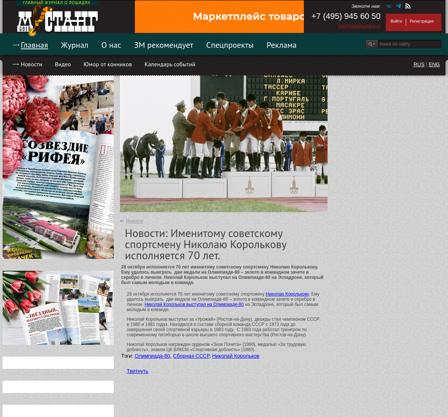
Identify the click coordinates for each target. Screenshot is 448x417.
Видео (63, 64)
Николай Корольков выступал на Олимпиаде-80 (194, 304)
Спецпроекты (230, 45)
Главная (34, 45)
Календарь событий (170, 64)
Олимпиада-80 (152, 356)
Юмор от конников (107, 64)
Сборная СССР (191, 356)
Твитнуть (137, 371)
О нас (111, 45)
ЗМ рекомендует (163, 45)
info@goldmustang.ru (359, 26)
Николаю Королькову (287, 294)
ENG (434, 64)
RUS (419, 64)
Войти (396, 21)
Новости (31, 64)
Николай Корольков (235, 356)
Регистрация (422, 21)
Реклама (282, 45)
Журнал (75, 45)
